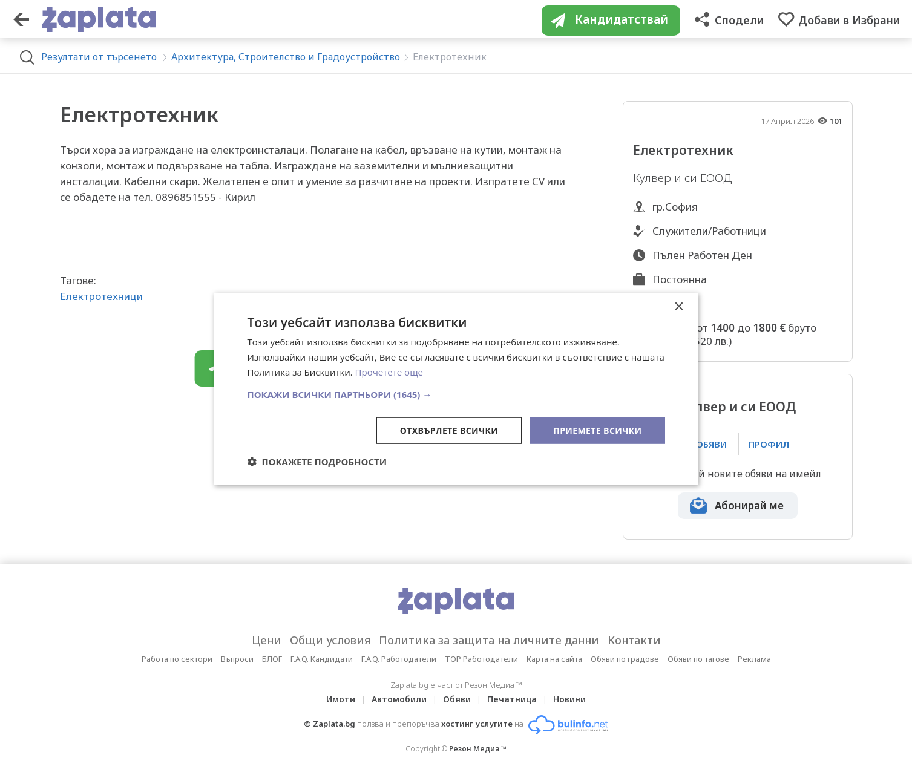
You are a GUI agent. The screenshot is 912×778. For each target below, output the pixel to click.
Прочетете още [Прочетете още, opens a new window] (389, 372)
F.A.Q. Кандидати (321, 658)
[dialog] (456, 389)
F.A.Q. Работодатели (398, 658)
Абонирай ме (749, 505)
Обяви (457, 699)
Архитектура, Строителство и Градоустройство (285, 57)
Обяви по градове (625, 658)
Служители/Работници (709, 231)
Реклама (754, 658)
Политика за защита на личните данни (489, 640)
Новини (569, 699)
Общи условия (330, 640)
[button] (456, 393)
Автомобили (399, 699)
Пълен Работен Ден (702, 255)
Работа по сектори (177, 658)
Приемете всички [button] (597, 430)
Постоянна (679, 279)
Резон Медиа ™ (478, 749)
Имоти (340, 699)
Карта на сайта (554, 658)
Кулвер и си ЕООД (738, 407)
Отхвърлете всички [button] (449, 430)
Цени (266, 640)
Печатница (512, 699)
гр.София (675, 207)
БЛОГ (272, 658)
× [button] (678, 307)
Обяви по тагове (698, 658)
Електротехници (101, 296)
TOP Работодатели (481, 658)
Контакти (634, 640)
